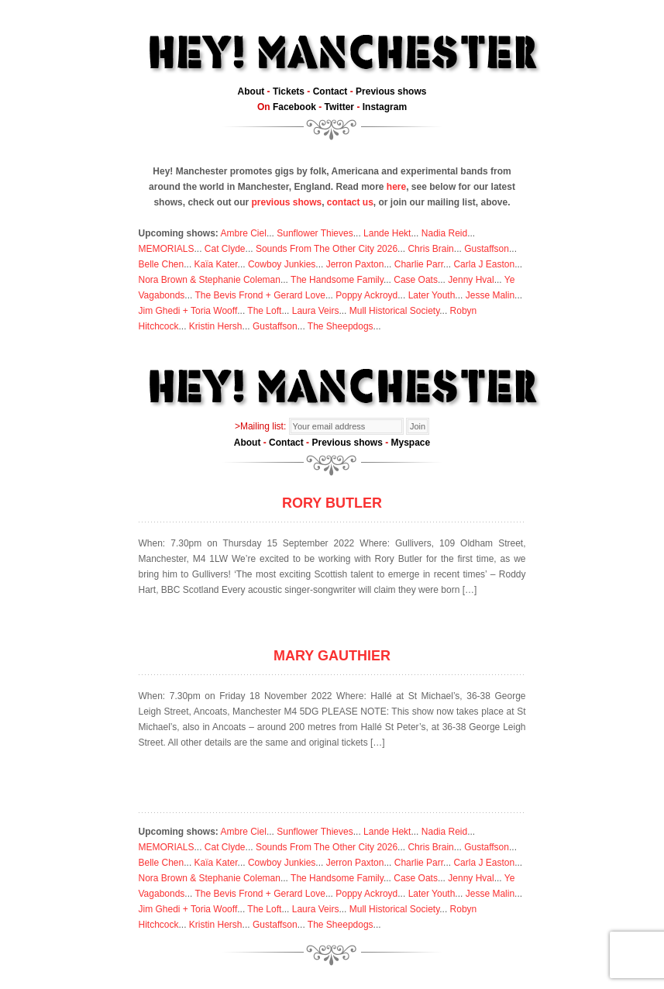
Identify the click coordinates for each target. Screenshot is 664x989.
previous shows (286, 202)
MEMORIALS (166, 248)
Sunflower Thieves (315, 233)
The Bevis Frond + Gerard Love (259, 295)
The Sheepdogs (340, 326)
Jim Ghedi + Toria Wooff (188, 310)
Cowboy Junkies (281, 264)
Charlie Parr (418, 264)
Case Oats (416, 279)
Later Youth (432, 295)
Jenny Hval (471, 279)
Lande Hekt (387, 233)
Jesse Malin (490, 295)
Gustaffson (486, 248)
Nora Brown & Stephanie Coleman (209, 279)
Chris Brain (430, 248)
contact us (350, 202)
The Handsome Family (337, 279)
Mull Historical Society (394, 310)
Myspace (411, 442)
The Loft (264, 310)
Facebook (294, 107)
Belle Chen (161, 264)
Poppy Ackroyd (366, 295)
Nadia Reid (444, 233)
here (396, 186)
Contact (330, 91)
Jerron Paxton (355, 264)
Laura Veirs (315, 310)
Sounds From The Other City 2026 (326, 248)
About (251, 91)
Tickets (288, 91)
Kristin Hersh (216, 326)
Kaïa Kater (216, 264)
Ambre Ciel (244, 233)
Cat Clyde (225, 248)
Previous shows (391, 91)
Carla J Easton (483, 264)
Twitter (339, 107)
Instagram (385, 107)
